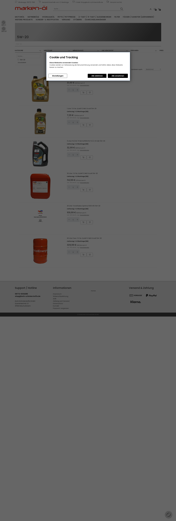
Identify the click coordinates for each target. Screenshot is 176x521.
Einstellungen (57, 76)
